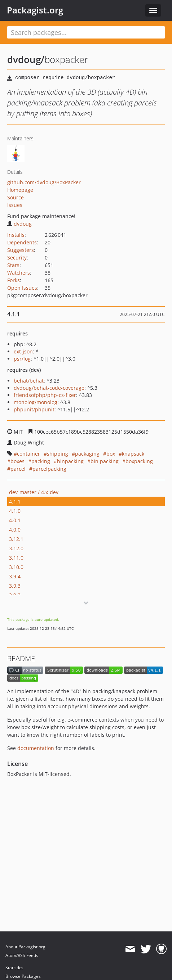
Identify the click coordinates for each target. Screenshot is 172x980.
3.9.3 (15, 585)
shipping (57, 453)
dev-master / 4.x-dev (33, 492)
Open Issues (22, 287)
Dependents (22, 242)
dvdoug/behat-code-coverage (49, 387)
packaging (87, 453)
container (28, 453)
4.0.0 (15, 529)
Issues (14, 205)
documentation (35, 748)
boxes (17, 461)
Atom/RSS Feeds (21, 955)
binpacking (70, 461)
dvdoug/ (25, 59)
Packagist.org (35, 10)
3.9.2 (15, 595)
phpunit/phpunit (34, 409)
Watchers (18, 272)
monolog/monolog (35, 402)
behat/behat (29, 380)
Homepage (20, 189)
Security (17, 257)
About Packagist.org (25, 947)
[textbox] (86, 32)
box (110, 453)
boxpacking (139, 461)
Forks (13, 280)
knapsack (133, 453)
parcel (18, 468)
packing (40, 461)
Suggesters (20, 250)
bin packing (105, 461)
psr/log (22, 358)
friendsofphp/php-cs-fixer (45, 395)
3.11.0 (16, 557)
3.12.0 (16, 548)
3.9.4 (15, 576)
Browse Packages (23, 976)
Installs (16, 234)
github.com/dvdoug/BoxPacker (44, 182)
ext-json (23, 351)
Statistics (14, 968)
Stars (13, 265)
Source (15, 197)
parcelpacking (49, 468)
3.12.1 (16, 539)
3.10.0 (16, 567)
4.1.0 (15, 510)
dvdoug (19, 223)
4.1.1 (15, 501)
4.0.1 (15, 520)
